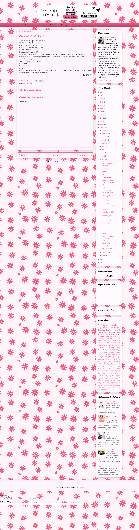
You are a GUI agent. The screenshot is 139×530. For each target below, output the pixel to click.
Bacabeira (116, 379)
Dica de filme (112, 328)
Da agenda (30, 84)
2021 (101, 99)
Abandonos (114, 377)
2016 (101, 112)
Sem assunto (117, 375)
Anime (107, 338)
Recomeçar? (105, 169)
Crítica (106, 363)
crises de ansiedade (102, 389)
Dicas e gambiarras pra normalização (106, 373)
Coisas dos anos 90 (102, 382)
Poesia (118, 347)
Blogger (81, 487)
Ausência (111, 379)
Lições (103, 387)
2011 (101, 128)
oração (100, 328)
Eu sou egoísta (106, 385)
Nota (105, 356)
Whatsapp (64, 24)
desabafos (115, 325)
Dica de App (115, 351)
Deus (110, 372)
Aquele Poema (111, 356)
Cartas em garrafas (107, 380)
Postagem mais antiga (84, 155)
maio (103, 153)
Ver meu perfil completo (104, 80)
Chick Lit (100, 340)
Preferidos (114, 387)
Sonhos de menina (107, 177)
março (104, 159)
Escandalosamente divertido (106, 353)
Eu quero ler (113, 363)
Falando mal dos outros (115, 385)
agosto (104, 143)
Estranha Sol (25, 24)
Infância (99, 387)
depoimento (101, 337)
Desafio (113, 332)
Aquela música (102, 344)
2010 (101, 259)
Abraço (118, 377)
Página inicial (56, 155)
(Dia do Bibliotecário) (108, 212)
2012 (101, 124)
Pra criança (108, 387)
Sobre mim (111, 340)
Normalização (100, 375)
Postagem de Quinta (114, 365)
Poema (118, 335)
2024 (101, 96)
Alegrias (99, 379)
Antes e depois (105, 379)
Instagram (40, 24)
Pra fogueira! (101, 466)
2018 (101, 105)
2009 (102, 263)
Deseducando (105, 372)
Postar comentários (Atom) (58, 161)
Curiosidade (107, 354)
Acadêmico (100, 368)
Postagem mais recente (27, 155)
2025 (101, 92)
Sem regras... (105, 172)
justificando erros (104, 332)
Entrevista (100, 385)
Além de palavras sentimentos (110, 368)
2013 (101, 121)
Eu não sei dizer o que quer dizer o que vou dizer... (108, 238)
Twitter (52, 24)
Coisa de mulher (116, 380)
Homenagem (109, 337)
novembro (105, 134)
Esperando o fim (106, 203)
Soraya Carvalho (111, 37)
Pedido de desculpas (109, 375)
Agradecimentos (115, 342)
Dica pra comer (116, 384)
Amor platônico (115, 338)
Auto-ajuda (112, 361)
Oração (104, 175)
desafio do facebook (113, 330)
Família (105, 340)
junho (104, 150)
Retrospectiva (116, 358)
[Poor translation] (7, 501)
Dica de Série (117, 372)
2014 (101, 118)
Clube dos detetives (107, 248)
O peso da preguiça (107, 220)
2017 (101, 108)
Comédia (106, 351)
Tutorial (99, 377)
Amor (105, 328)
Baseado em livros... (113, 370)
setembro (105, 140)
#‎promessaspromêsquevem (114, 366)
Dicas (108, 344)
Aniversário (101, 338)
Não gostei (116, 337)
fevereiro (105, 252)
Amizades (104, 359)
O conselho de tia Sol (108, 206)
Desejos (113, 354)
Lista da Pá (117, 373)
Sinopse (100, 359)
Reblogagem (101, 366)
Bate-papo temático (114, 346)
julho (103, 146)
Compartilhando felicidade (106, 347)
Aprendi (100, 349)
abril (103, 156)
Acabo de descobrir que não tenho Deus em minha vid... (109, 163)
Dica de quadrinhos (106, 384)
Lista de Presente (106, 358)
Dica (112, 372)
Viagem (118, 387)
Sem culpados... (106, 200)
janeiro (104, 255)
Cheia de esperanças (108, 223)
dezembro (105, 130)
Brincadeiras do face (108, 349)
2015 (101, 115)
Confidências (109, 382)
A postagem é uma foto (106, 377)
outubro (104, 137)
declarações (110, 335)
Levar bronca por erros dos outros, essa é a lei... (108, 182)
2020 (101, 102)
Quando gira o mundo (108, 226)
